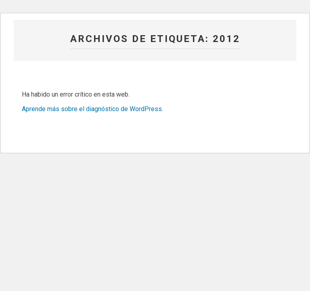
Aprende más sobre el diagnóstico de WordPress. (92, 109)
